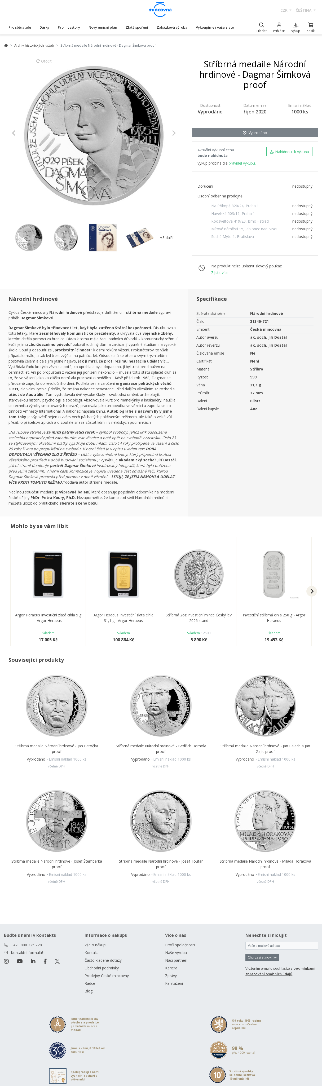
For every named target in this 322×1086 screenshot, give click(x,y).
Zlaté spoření (137, 27)
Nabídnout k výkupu (289, 151)
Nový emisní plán (103, 27)
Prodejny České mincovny (107, 975)
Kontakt (91, 952)
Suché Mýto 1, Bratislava (232, 236)
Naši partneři (176, 960)
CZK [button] (284, 10)
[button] (24, 133)
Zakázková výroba (172, 27)
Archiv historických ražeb (34, 45)
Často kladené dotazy (103, 960)
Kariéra (171, 967)
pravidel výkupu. (242, 163)
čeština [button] (304, 10)
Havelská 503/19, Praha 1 (233, 213)
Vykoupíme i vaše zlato (215, 27)
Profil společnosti (180, 944)
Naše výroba (176, 952)
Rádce (90, 983)
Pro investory (69, 27)
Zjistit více (219, 272)
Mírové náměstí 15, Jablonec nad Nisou (245, 228)
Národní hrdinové (266, 313)
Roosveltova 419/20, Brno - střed (240, 221)
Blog (88, 991)
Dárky (44, 27)
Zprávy (171, 975)
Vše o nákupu (96, 944)
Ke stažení (174, 983)
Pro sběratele (19, 27)
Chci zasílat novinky (262, 957)
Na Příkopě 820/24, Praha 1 (235, 205)
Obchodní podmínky (102, 967)
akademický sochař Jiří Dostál (147, 459)
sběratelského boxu (79, 503)
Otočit (44, 63)
